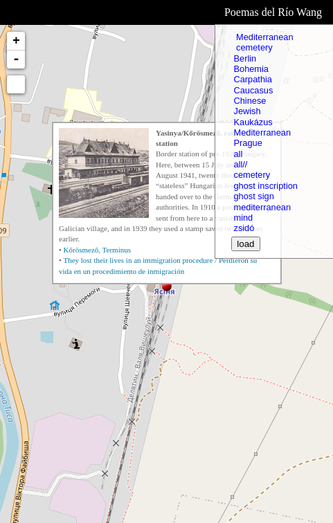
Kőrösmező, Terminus (97, 250)
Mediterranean (263, 37)
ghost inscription (265, 186)
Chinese (249, 100)
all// (240, 164)
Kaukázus (252, 122)
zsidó (243, 228)
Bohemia (251, 69)
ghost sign (253, 196)
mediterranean (262, 207)
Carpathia (252, 79)
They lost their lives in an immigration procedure (138, 260)
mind (243, 217)
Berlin (244, 58)
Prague (247, 143)
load (245, 244)
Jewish (246, 111)
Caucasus (253, 90)
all (237, 154)
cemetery (252, 47)
